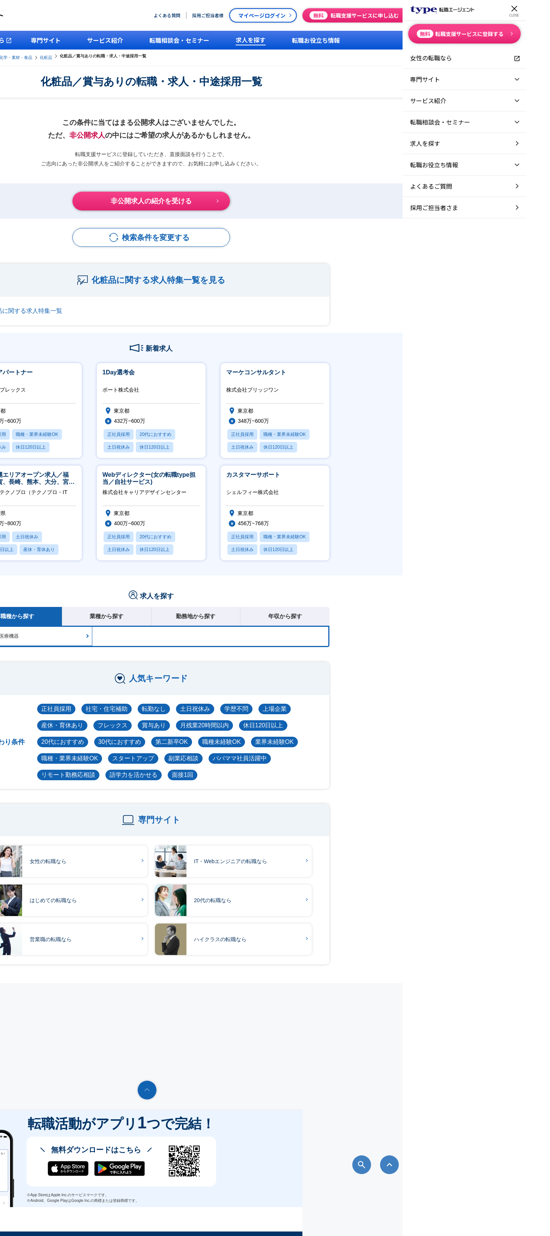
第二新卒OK (295, 733)
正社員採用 (180, 700)
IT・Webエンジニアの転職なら (335, 853)
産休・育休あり (186, 717)
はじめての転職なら (157, 892)
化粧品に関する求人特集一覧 (147, 302)
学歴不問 (360, 700)
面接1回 (306, 766)
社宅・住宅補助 (230, 700)
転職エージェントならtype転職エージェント (109, 1219)
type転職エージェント (126, 56)
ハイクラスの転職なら (324, 931)
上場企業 (398, 700)
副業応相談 (307, 750)
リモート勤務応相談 (192, 766)
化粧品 (213, 56)
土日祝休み (319, 700)
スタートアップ (257, 750)
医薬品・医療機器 (123, 628)
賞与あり (278, 717)
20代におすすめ (186, 733)
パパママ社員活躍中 (364, 750)
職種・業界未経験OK (193, 750)
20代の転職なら (317, 892)
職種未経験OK (345, 733)
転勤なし (278, 700)
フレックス (236, 717)
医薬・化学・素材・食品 (177, 56)
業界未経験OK (398, 733)
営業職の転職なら (154, 931)
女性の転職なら (152, 853)
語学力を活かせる (257, 766)
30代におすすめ (243, 733)
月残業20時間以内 (328, 717)
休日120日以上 (387, 717)
